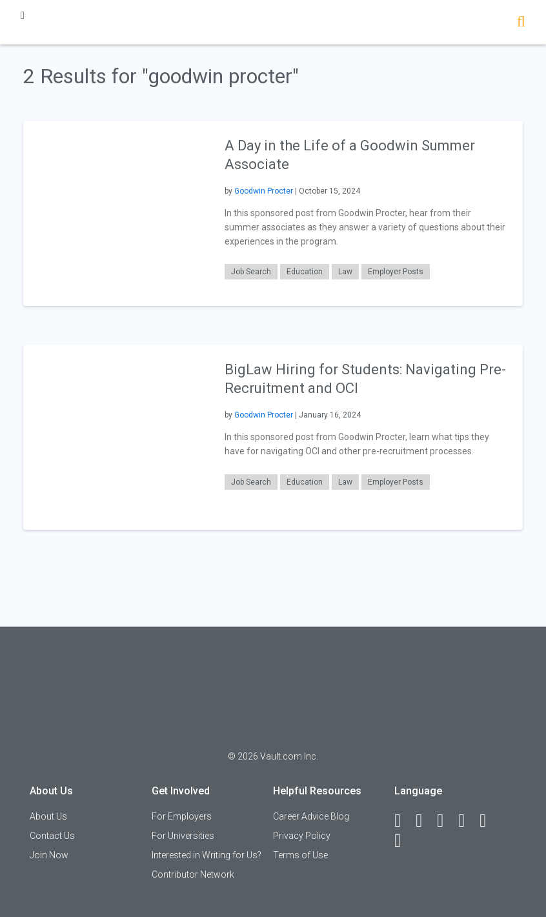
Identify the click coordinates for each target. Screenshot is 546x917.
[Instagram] (467, 821)
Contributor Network (193, 874)
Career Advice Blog (311, 816)
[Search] (521, 23)
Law (345, 271)
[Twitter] (446, 821)
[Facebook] (403, 821)
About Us (48, 816)
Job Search (251, 271)
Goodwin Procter (263, 191)
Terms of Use (300, 855)
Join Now (49, 855)
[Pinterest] (489, 821)
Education (305, 271)
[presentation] (115, 213)
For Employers (182, 816)
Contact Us (52, 836)
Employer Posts (395, 271)
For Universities (183, 836)
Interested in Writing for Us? (206, 855)
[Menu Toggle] (23, 15)
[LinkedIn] (425, 821)
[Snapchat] (403, 841)
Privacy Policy (301, 836)
